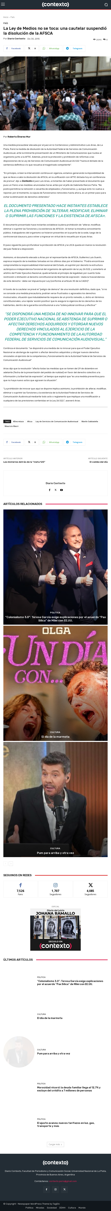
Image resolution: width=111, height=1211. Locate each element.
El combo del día (99, 462)
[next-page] (11, 864)
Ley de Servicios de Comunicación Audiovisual (57, 421)
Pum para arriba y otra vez (55, 853)
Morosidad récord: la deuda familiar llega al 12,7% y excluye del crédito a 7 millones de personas (69, 1089)
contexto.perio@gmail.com (63, 1181)
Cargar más (55, 1144)
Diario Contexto (16, 39)
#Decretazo (18, 421)
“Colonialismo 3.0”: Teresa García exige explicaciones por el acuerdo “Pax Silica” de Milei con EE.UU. (55, 618)
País (12, 17)
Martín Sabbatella (90, 421)
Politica (55, 612)
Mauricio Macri (11, 426)
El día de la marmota (55, 736)
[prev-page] (5, 864)
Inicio (5, 17)
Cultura (55, 732)
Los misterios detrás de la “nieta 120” (24, 462)
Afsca (29, 421)
